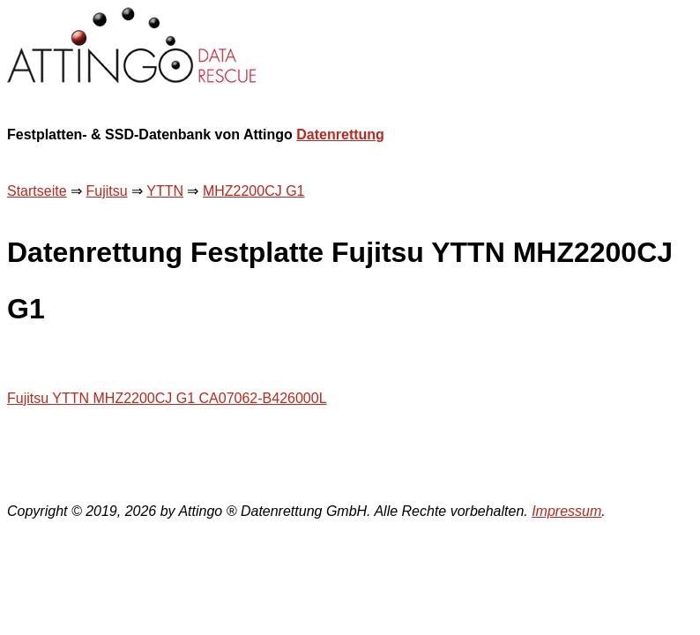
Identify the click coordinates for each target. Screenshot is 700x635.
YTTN (164, 190)
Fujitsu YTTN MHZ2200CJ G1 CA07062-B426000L (167, 398)
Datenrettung (340, 134)
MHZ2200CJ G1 (254, 190)
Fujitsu (106, 190)
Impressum (566, 511)
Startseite (37, 190)
